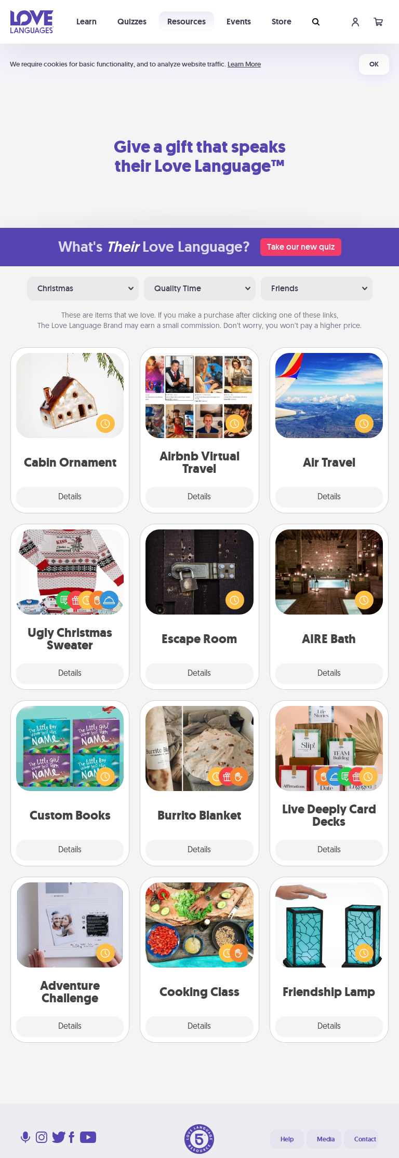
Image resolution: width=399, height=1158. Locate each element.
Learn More (244, 64)
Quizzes (132, 21)
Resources (186, 21)
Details (70, 497)
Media (326, 1139)
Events (239, 21)
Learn (86, 21)
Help (287, 1139)
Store (281, 21)
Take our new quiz (301, 246)
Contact (365, 1139)
